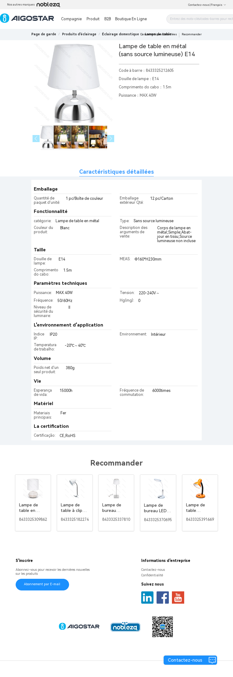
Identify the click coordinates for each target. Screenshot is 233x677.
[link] (79, 34)
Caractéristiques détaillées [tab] (116, 171)
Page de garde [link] (43, 34)
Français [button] (218, 4)
